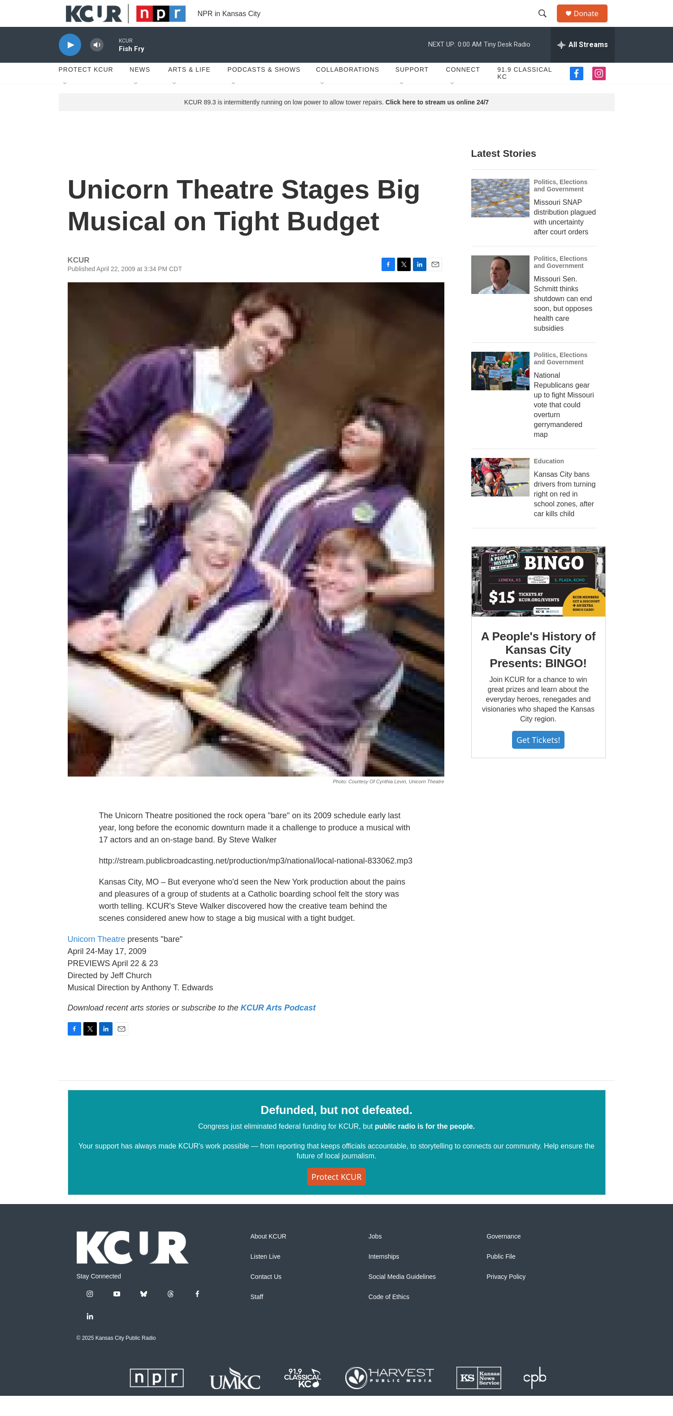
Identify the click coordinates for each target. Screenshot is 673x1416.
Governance (503, 1256)
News (140, 89)
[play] (70, 65)
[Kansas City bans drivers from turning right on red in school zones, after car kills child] (500, 497)
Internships (384, 1277)
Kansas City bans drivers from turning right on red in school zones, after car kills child (565, 514)
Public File (501, 1277)
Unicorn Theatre (97, 959)
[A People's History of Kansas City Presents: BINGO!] (538, 602)
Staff (257, 1317)
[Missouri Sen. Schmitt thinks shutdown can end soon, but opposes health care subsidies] (500, 295)
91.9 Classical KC (524, 93)
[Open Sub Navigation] (65, 104)
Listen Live (266, 1277)
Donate (592, 23)
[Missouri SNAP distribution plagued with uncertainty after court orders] (500, 218)
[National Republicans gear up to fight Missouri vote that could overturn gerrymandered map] (500, 391)
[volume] (96, 65)
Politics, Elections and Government (561, 206)
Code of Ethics (389, 1317)
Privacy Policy (505, 1297)
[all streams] (583, 65)
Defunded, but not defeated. (336, 1130)
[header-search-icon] (547, 24)
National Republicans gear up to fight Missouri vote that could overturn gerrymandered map (564, 425)
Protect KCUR (86, 89)
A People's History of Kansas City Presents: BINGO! (538, 670)
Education (549, 481)
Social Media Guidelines (402, 1297)
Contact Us (266, 1297)
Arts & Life (189, 89)
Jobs (375, 1256)
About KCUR (269, 1256)
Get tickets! (538, 760)
